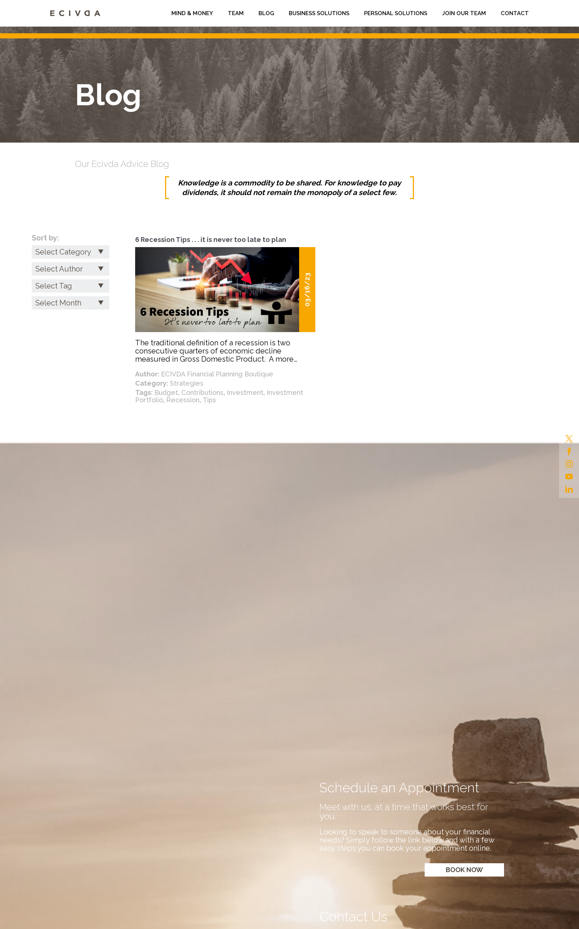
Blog (266, 13)
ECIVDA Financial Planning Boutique (217, 374)
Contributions (202, 392)
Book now (464, 870)
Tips (209, 400)
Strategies (186, 383)
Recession (182, 400)
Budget (166, 392)
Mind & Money (192, 13)
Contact (515, 13)
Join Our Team (464, 13)
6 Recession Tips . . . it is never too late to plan (210, 239)
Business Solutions (319, 13)
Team (236, 13)
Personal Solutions (395, 13)
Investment (245, 392)
